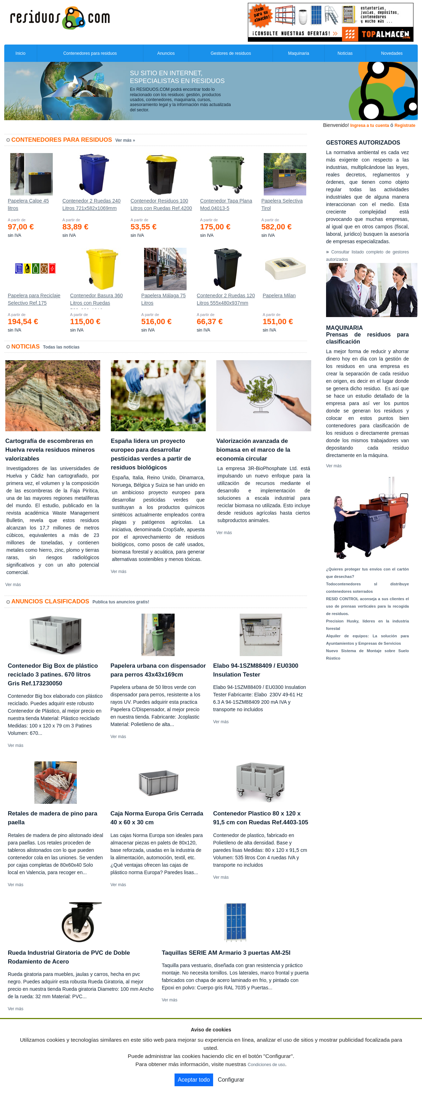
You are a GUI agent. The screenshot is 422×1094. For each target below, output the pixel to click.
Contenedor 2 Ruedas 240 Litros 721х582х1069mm (91, 204)
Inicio (20, 53)
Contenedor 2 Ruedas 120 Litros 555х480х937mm (226, 299)
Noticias (345, 53)
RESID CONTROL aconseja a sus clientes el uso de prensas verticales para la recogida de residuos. (367, 606)
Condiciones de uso (266, 1064)
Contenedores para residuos (90, 53)
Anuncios (166, 53)
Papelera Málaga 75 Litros (163, 299)
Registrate (404, 125)
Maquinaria (298, 53)
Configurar (231, 1080)
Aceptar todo (194, 1080)
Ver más (13, 584)
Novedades (392, 53)
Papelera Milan (279, 295)
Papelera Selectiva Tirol (282, 204)
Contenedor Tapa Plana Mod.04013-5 (226, 204)
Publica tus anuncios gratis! (120, 601)
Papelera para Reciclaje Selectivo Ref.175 (34, 299)
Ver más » (125, 140)
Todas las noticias (61, 347)
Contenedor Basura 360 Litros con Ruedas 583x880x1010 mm (96, 301)
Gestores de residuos (231, 53)
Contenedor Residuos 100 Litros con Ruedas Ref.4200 (161, 204)
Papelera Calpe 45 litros (28, 204)
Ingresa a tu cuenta (369, 125)
